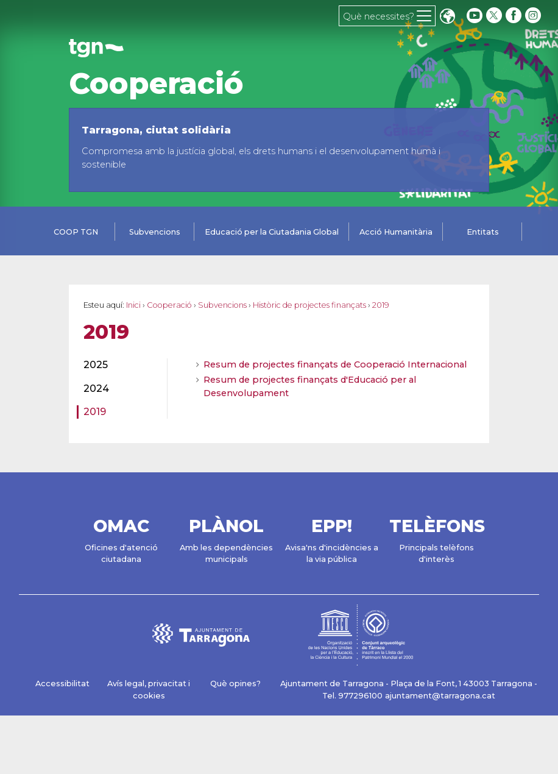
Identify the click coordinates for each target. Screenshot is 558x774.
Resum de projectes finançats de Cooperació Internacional (335, 364)
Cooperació (156, 83)
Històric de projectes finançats (309, 305)
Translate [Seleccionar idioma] (447, 17)
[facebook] (514, 15)
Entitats (483, 231)
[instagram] (534, 15)
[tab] (75, 233)
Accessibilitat (62, 683)
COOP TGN (76, 231)
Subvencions (154, 231)
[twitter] (495, 15)
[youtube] (475, 15)
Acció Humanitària (396, 231)
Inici (133, 305)
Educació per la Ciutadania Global (272, 231)
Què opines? (235, 683)
